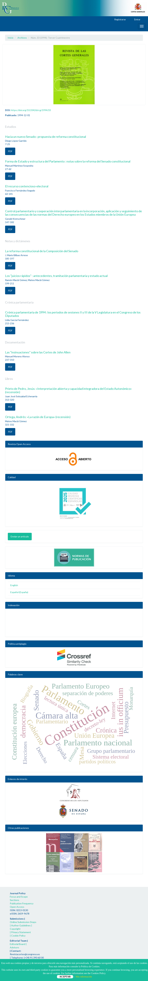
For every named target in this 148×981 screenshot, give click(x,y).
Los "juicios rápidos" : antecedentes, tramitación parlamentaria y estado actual (56, 276)
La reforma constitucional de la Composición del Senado (41, 251)
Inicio (10, 37)
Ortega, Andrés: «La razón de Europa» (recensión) (38, 417)
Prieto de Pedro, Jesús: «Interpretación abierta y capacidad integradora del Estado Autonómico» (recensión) (68, 390)
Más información (84, 976)
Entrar (135, 19)
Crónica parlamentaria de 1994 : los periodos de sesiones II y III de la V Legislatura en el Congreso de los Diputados (73, 314)
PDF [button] (10, 151)
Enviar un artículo (20, 536)
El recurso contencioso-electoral (26, 186)
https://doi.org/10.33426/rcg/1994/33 (31, 110)
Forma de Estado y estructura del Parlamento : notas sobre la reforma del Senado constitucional (67, 161)
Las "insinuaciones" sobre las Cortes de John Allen (38, 352)
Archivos (22, 37)
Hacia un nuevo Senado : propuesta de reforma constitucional (45, 136)
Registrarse (118, 19)
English (14, 585)
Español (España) (19, 592)
